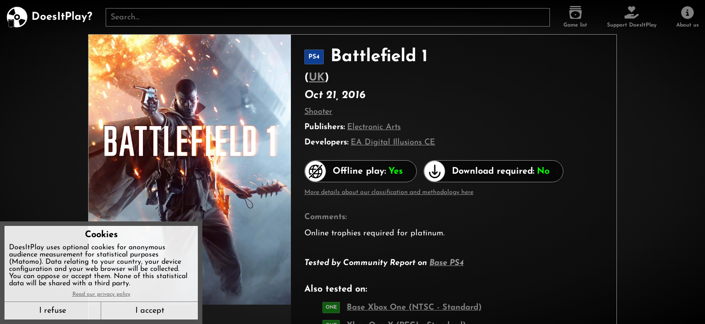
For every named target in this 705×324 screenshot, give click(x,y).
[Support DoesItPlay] (631, 17)
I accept (149, 310)
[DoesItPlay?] (49, 17)
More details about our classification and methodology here (388, 192)
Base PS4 (446, 263)
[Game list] (575, 17)
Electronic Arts (374, 127)
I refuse (52, 310)
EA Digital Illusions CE (393, 142)
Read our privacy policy (101, 294)
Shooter (318, 112)
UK (317, 77)
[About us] (687, 17)
